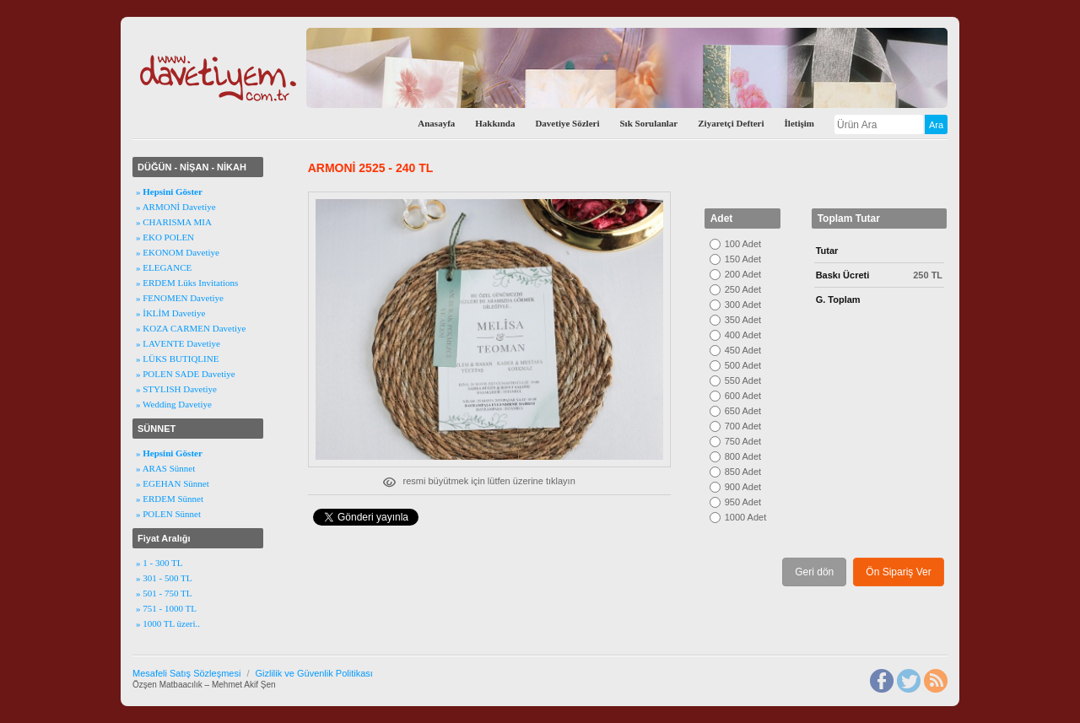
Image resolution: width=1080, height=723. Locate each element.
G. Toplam (838, 299)
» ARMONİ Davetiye (176, 207)
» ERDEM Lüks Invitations (187, 283)
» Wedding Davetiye (174, 404)
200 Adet (743, 274)
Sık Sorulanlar (648, 123)
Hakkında (495, 123)
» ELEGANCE (164, 267)
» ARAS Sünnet (165, 468)
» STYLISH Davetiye (176, 389)
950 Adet (743, 502)
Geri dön (814, 572)
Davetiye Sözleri (567, 123)
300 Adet (743, 304)
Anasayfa (436, 123)
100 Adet (743, 244)
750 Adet (743, 441)
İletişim (799, 123)
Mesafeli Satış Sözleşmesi (186, 673)
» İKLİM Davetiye (170, 313)
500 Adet (743, 365)
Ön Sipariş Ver (898, 572)
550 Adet (743, 380)
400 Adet (743, 335)
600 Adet (743, 396)
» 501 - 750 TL (164, 593)
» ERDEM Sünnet (169, 499)
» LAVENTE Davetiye (178, 343)
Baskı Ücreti (843, 275)
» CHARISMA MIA (174, 222)
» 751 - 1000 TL (166, 608)
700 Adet (743, 426)
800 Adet (743, 456)
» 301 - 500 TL (164, 578)
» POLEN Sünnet (168, 514)
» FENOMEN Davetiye (180, 298)
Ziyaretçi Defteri (731, 123)
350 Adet (743, 320)
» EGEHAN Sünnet (172, 483)
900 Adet (743, 487)
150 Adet (743, 259)
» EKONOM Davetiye (177, 252)
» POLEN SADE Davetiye (185, 374)
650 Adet (743, 411)
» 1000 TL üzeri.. (168, 623)
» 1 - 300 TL (159, 563)
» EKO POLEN (165, 237)
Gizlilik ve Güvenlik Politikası (313, 673)
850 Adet (743, 472)
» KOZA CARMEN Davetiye (191, 328)
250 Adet (743, 289)
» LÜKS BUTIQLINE (177, 358)
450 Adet (743, 350)
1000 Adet (746, 517)
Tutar (827, 250)
